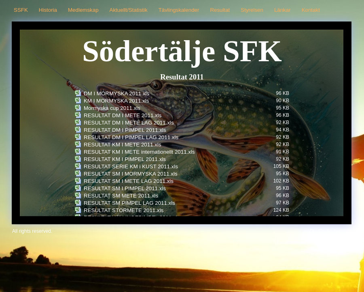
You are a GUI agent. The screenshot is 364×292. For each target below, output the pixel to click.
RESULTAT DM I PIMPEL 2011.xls (125, 130)
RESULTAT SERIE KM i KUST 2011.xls (131, 166)
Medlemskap (83, 10)
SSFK (21, 10)
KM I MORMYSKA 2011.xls (116, 101)
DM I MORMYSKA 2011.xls (116, 93)
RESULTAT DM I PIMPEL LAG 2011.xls (131, 137)
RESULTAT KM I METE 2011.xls (122, 145)
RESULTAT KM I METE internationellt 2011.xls (139, 152)
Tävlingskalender (179, 10)
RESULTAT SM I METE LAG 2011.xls (129, 181)
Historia (48, 10)
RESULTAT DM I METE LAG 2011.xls (129, 123)
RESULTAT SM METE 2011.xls (121, 196)
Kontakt (311, 10)
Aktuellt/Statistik (129, 10)
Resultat (220, 10)
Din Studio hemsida (331, 231)
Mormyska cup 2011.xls (112, 108)
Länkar (282, 10)
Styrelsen (252, 10)
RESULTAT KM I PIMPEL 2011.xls (125, 159)
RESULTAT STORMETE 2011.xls (123, 210)
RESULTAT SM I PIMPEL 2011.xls (125, 188)
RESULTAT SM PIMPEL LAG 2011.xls (129, 203)
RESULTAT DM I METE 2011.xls (122, 115)
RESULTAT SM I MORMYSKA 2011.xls (131, 174)
